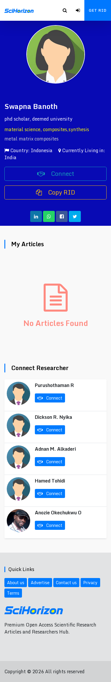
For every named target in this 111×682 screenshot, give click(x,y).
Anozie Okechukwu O (58, 512)
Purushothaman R (54, 385)
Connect (55, 173)
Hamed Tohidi (50, 481)
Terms (13, 593)
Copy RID (55, 192)
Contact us (66, 582)
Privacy (90, 582)
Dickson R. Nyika (53, 417)
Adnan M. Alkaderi (55, 449)
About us (15, 582)
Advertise (40, 582)
